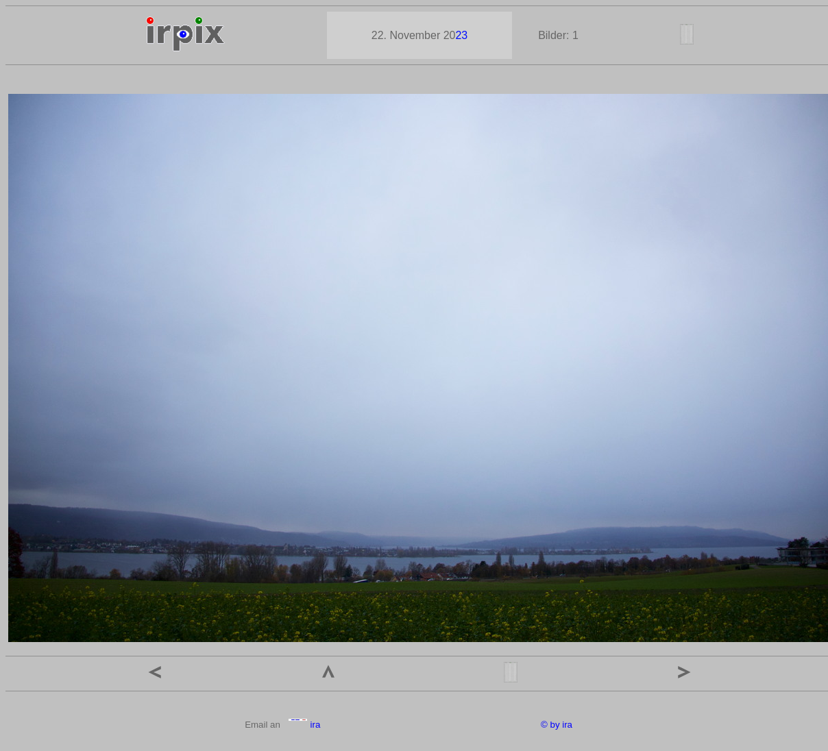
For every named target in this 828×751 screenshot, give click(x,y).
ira (304, 724)
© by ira (556, 724)
